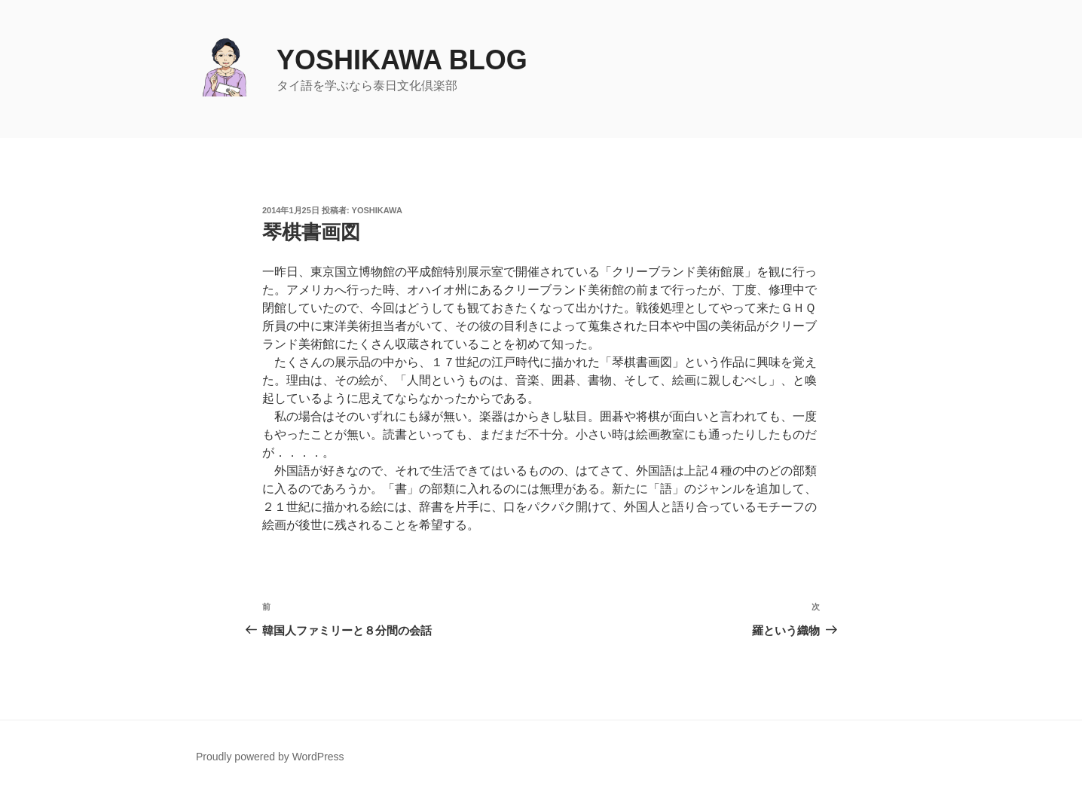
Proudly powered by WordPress (270, 757)
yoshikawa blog (402, 59)
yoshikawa (377, 210)
